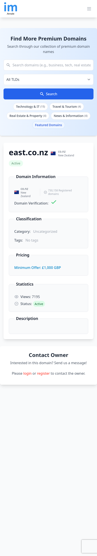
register (43, 373)
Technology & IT (30, 106)
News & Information (71, 116)
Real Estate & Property (27, 116)
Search (48, 94)
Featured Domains (48, 125)
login (27, 373)
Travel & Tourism (66, 106)
